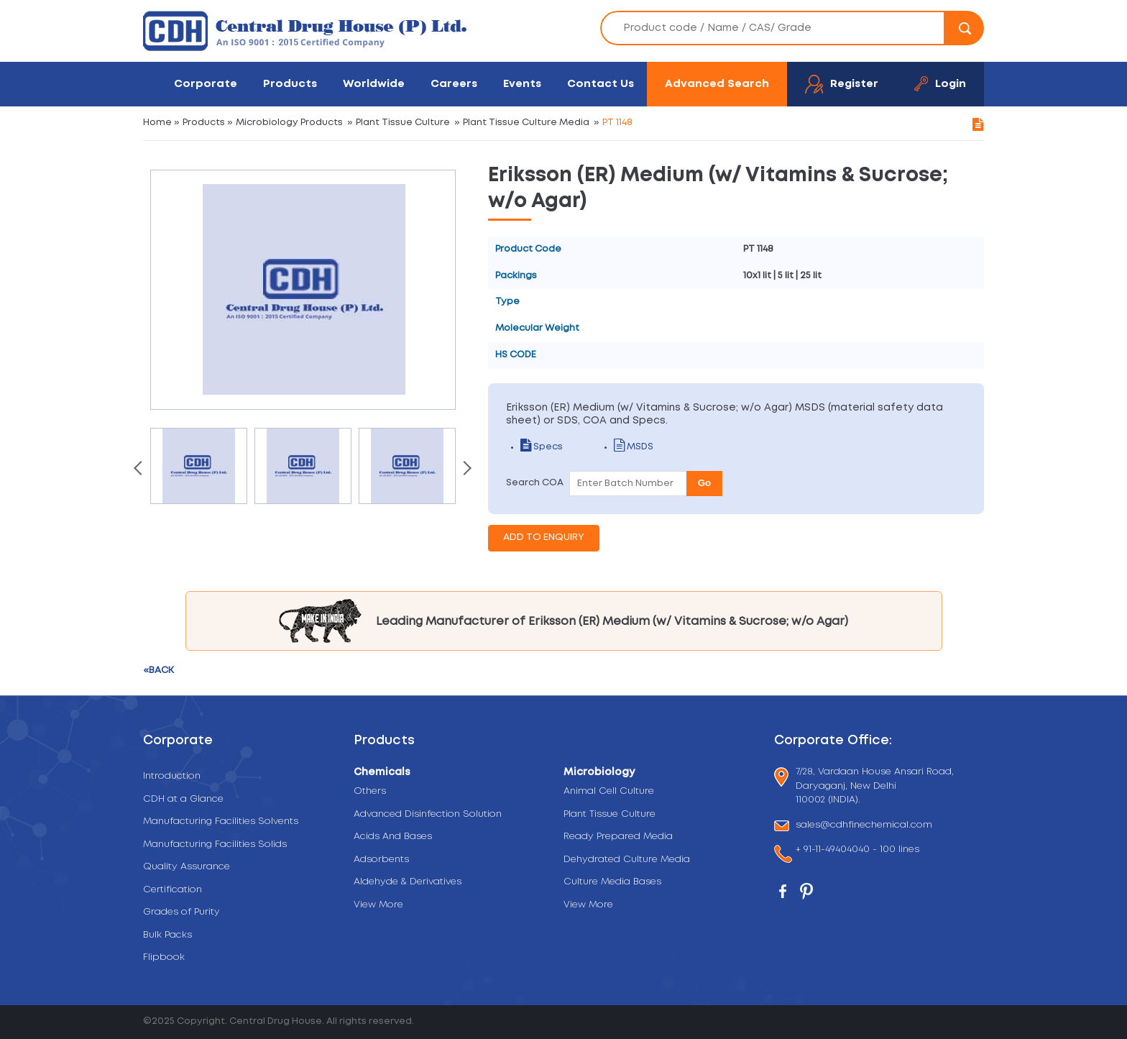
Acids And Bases (393, 836)
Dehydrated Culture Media (627, 859)
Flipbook (164, 957)
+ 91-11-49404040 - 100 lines (857, 851)
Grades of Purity (181, 912)
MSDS (633, 447)
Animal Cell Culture (609, 791)
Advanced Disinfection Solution (428, 814)
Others (370, 791)
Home (157, 122)
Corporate (205, 83)
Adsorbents (381, 859)
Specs (541, 447)
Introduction (172, 776)
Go (705, 482)
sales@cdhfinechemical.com (864, 825)
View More (378, 905)
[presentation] (139, 469)
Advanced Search (717, 83)
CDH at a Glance (183, 799)
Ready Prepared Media (618, 836)
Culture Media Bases (612, 882)
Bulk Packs (167, 935)
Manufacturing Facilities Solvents (220, 821)
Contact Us (600, 83)
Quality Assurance (186, 866)
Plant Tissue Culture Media (526, 122)
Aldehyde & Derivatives (407, 882)
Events (522, 83)
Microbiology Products (289, 122)
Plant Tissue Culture (403, 122)
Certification (172, 889)
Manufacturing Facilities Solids (215, 844)
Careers (454, 83)
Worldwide (374, 83)
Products (290, 83)
